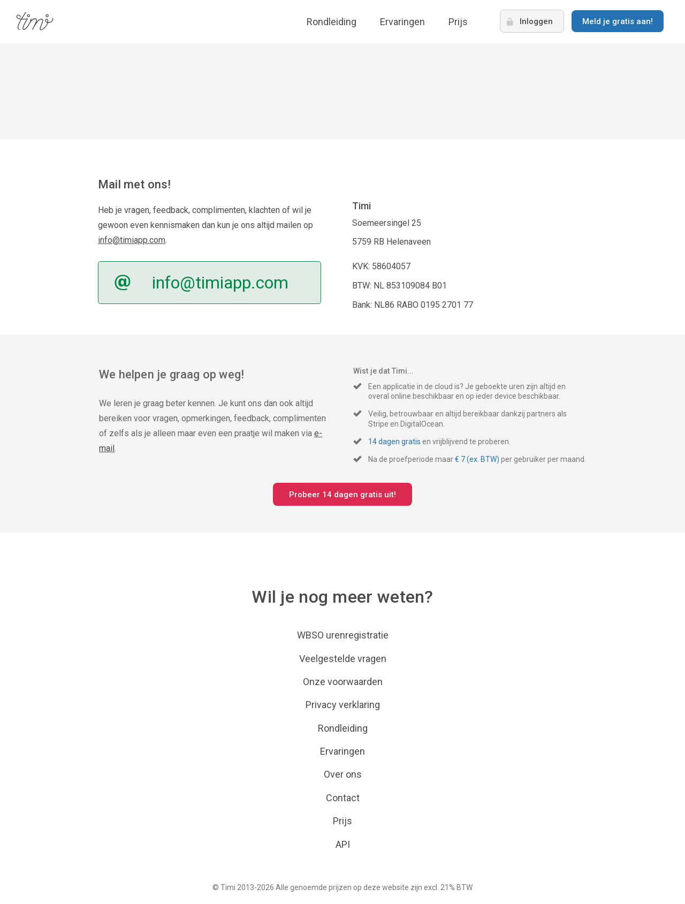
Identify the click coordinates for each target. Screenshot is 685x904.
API (343, 844)
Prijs (458, 21)
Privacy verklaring (343, 704)
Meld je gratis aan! (617, 21)
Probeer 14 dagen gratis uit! (342, 494)
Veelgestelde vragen (342, 658)
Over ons (343, 774)
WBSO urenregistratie (343, 635)
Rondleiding (331, 21)
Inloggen (536, 21)
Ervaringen (402, 21)
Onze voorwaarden (343, 681)
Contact (343, 797)
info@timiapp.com (131, 240)
